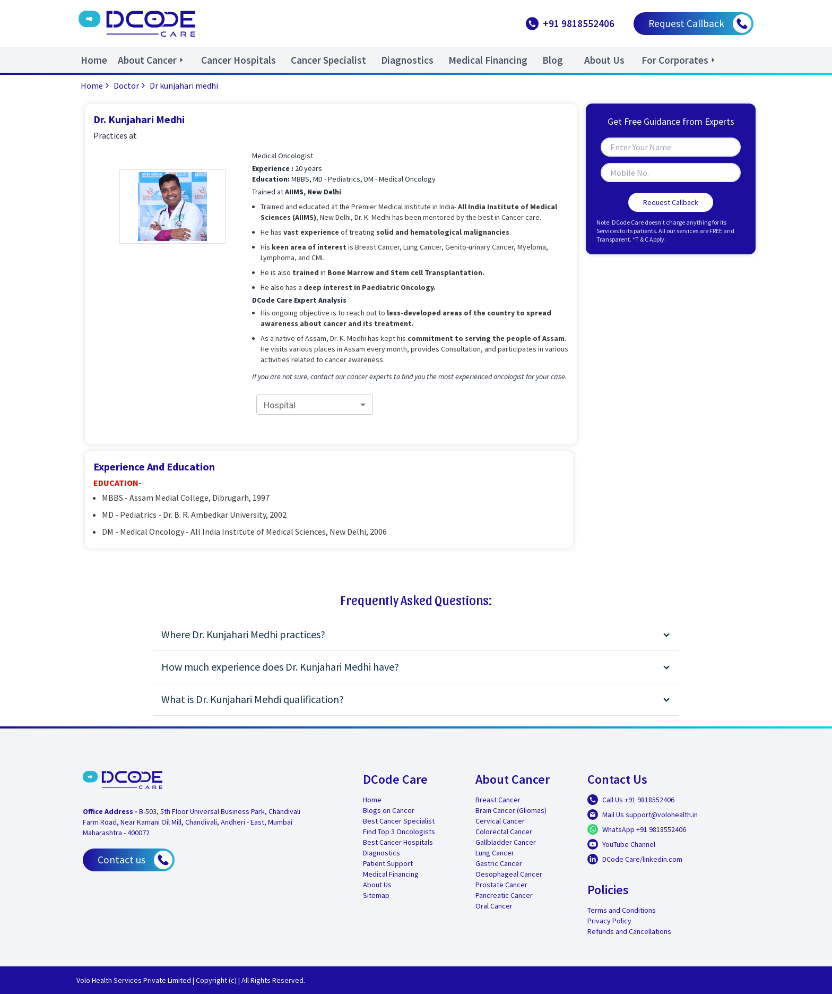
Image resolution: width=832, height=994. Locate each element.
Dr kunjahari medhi (184, 85)
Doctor (131, 85)
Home (96, 85)
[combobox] (314, 405)
